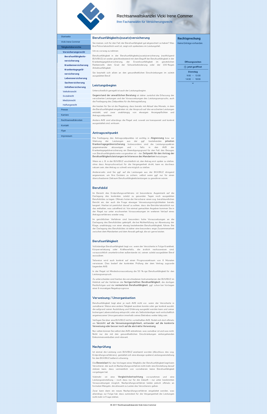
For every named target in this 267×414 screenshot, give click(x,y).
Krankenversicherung (76, 65)
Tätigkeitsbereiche (71, 47)
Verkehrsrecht (69, 91)
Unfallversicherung (75, 87)
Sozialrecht (68, 96)
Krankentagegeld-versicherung (74, 71)
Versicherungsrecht (74, 52)
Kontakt (65, 125)
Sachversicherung (75, 82)
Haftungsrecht (70, 105)
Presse (64, 109)
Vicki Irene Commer (70, 42)
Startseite (65, 36)
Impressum (66, 136)
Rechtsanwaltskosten (71, 120)
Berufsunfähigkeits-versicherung (75, 58)
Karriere (65, 115)
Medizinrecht (69, 100)
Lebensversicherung (76, 78)
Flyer (63, 130)
